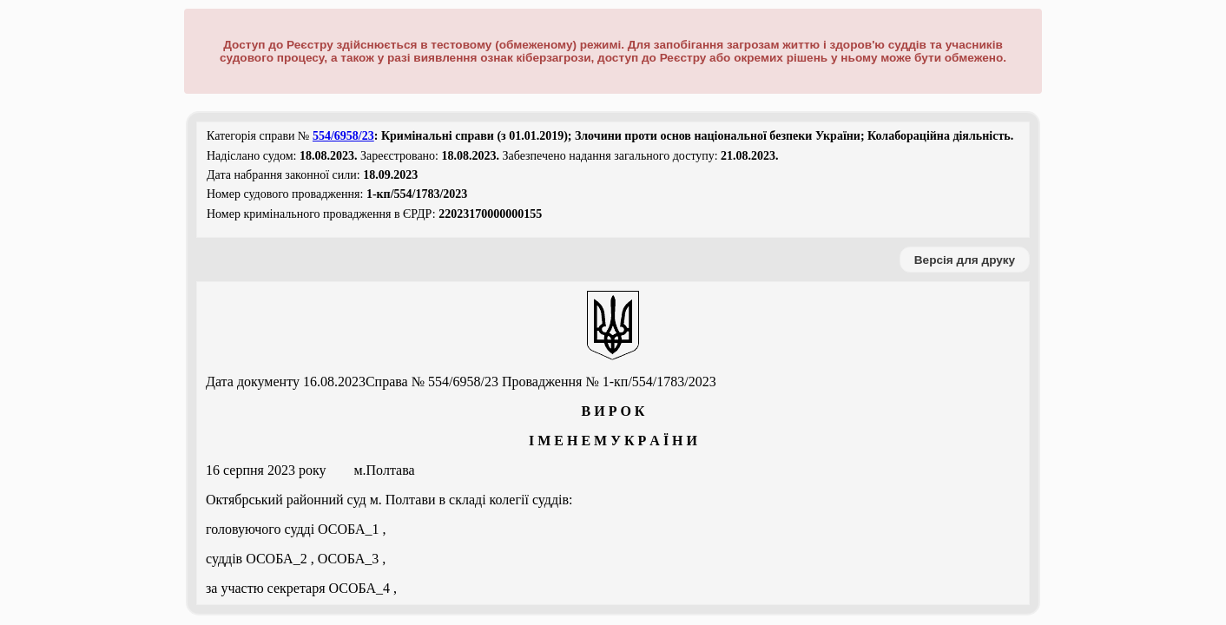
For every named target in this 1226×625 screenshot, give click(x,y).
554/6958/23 (343, 135)
